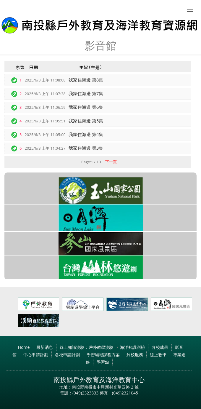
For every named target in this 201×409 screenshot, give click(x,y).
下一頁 (111, 161)
